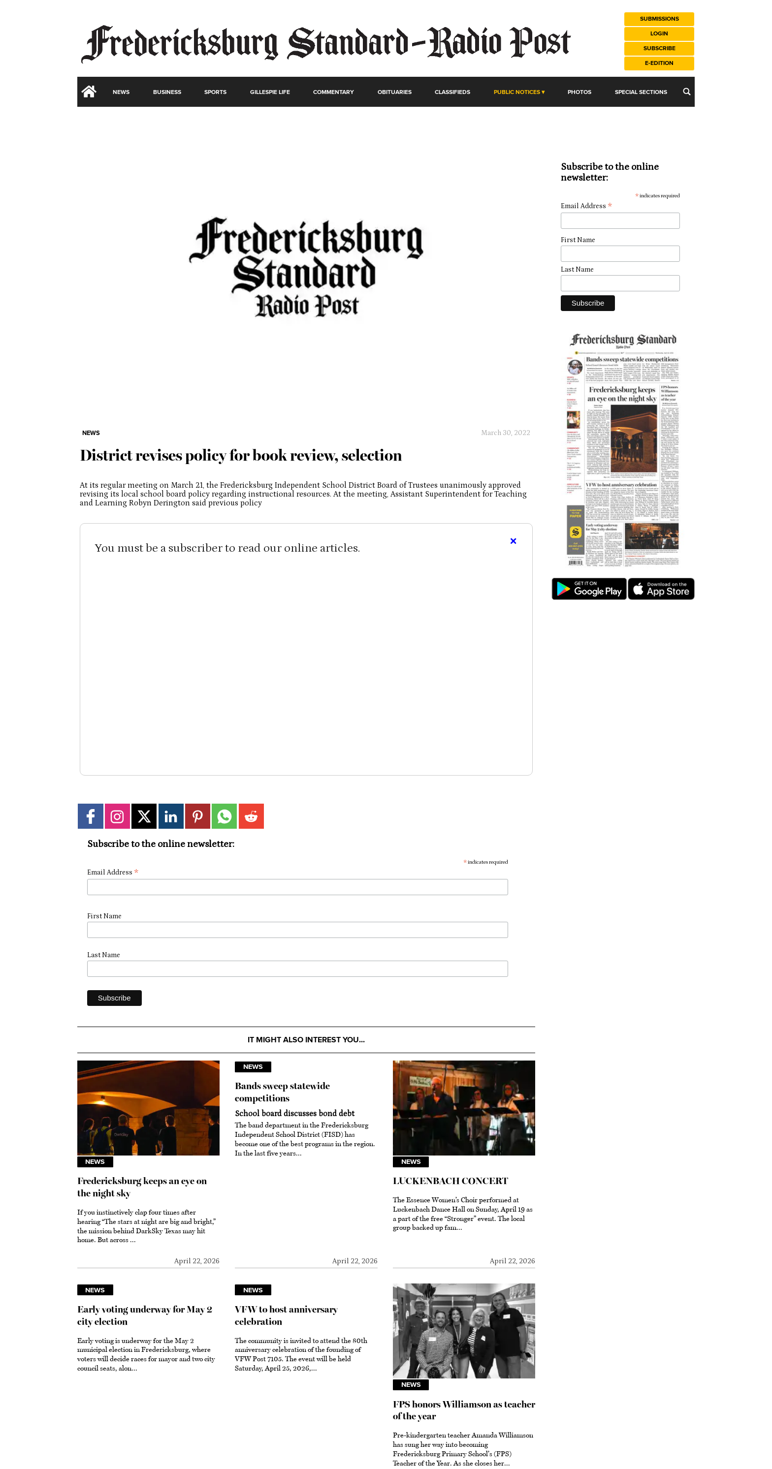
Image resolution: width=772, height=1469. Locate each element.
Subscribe (659, 48)
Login (659, 33)
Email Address (112, 872)
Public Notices (517, 92)
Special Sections (641, 92)
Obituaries (395, 92)
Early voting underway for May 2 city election (144, 1315)
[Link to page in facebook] (90, 816)
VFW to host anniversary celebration (286, 1315)
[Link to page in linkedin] (171, 816)
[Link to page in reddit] (251, 816)
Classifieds (452, 92)
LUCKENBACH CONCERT (450, 1181)
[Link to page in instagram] (117, 816)
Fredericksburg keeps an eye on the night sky (142, 1187)
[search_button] (687, 91)
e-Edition (659, 63)
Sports (215, 92)
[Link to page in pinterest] (197, 816)
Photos (579, 92)
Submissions (659, 19)
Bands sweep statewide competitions (282, 1092)
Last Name (103, 955)
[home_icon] (89, 91)
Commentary (333, 92)
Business (167, 92)
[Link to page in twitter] (144, 816)
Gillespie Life (270, 92)
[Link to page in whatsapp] (224, 816)
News (121, 92)
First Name (104, 916)
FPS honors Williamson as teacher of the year (464, 1410)
